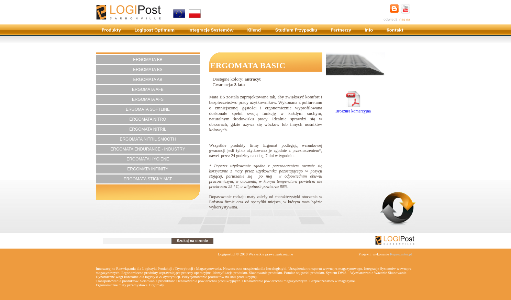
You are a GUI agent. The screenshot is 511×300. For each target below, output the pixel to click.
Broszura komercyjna (353, 108)
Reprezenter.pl (401, 254)
